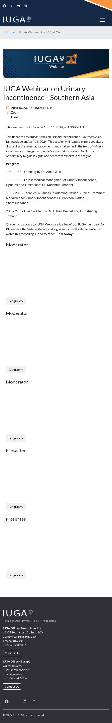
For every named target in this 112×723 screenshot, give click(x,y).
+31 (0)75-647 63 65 (15, 678)
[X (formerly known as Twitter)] (15, 700)
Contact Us (12, 653)
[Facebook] (4, 6)
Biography (16, 301)
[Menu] (102, 20)
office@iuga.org (13, 640)
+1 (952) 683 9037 (14, 645)
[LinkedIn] (24, 700)
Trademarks (48, 620)
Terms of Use (11, 620)
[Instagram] (25, 6)
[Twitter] (11, 6)
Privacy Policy (30, 620)
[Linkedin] (18, 6)
